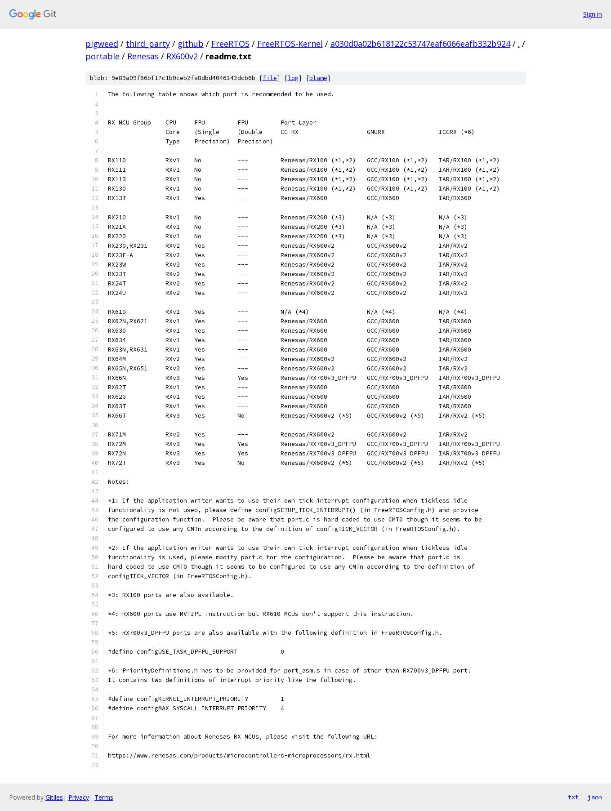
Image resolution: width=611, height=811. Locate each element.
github (191, 43)
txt (573, 797)
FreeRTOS (230, 43)
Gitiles (54, 797)
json (595, 797)
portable (102, 56)
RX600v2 (182, 56)
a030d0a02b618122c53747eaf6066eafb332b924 (420, 43)
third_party (148, 43)
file (270, 78)
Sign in (592, 14)
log (293, 78)
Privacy (78, 797)
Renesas (143, 56)
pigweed (101, 43)
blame (318, 78)
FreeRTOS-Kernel (290, 43)
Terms (103, 797)
